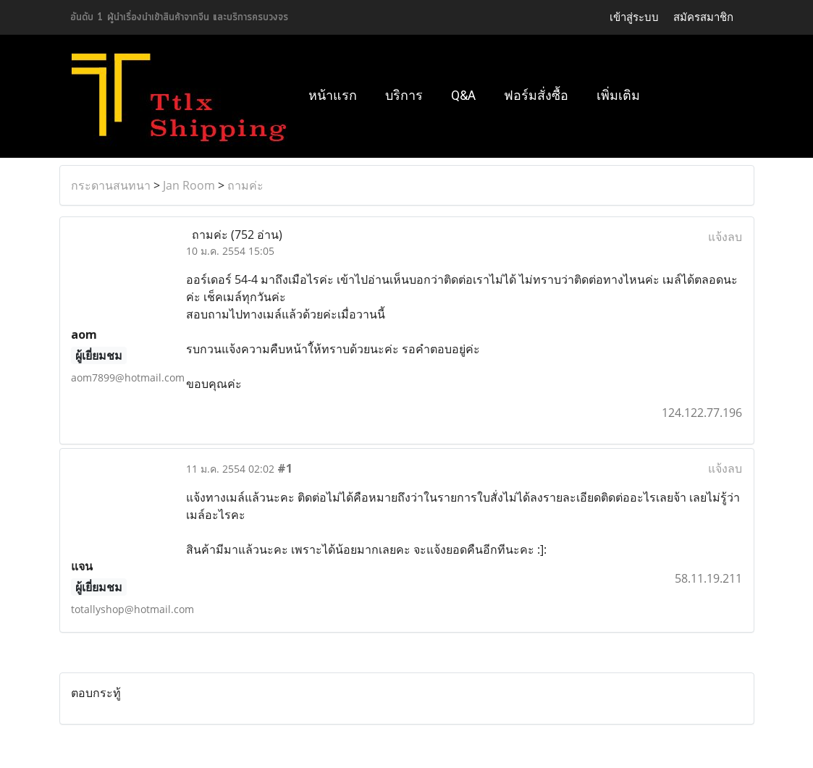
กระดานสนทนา (111, 185)
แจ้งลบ (725, 237)
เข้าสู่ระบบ (634, 17)
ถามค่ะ (245, 185)
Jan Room (189, 185)
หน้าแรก (332, 95)
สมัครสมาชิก (703, 17)
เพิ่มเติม (618, 95)
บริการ (404, 95)
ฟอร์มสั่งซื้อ (536, 95)
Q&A (463, 95)
